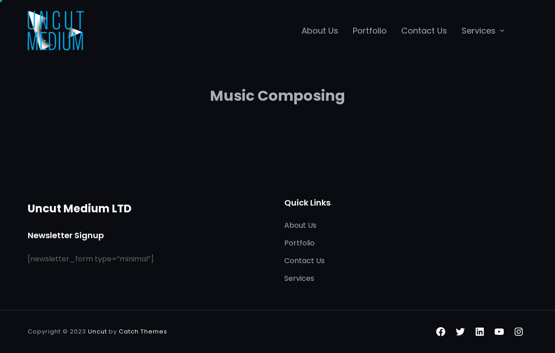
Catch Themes (143, 331)
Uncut (97, 331)
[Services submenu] (502, 30)
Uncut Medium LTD (79, 208)
